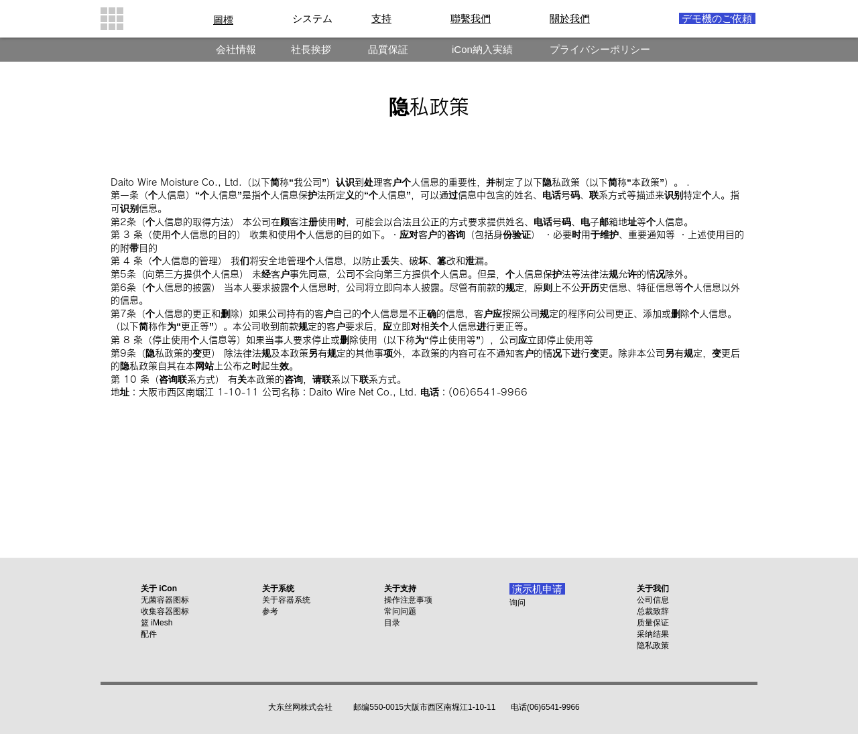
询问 (517, 602)
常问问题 (400, 611)
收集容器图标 (165, 611)
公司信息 (653, 600)
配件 (149, 634)
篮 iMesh (156, 622)
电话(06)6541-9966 (545, 707)
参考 (270, 611)
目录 (392, 622)
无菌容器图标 (165, 600)
